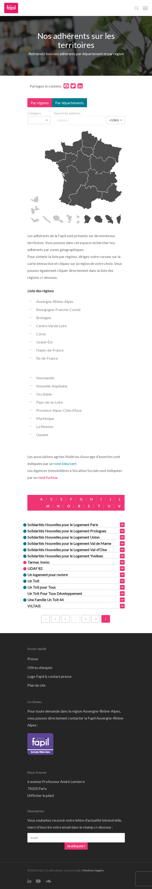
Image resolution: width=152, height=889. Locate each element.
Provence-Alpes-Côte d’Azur (59, 410)
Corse (41, 334)
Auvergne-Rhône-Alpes (54, 301)
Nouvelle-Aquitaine (51, 386)
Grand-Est (44, 342)
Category (34, 113)
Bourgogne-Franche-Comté (58, 309)
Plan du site (36, 685)
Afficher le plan (41, 795)
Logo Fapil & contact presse (49, 676)
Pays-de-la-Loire (49, 402)
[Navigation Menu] (145, 8)
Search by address (67, 113)
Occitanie (44, 394)
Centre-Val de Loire (51, 326)
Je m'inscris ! (76, 846)
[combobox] (39, 120)
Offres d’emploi (39, 667)
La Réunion (44, 426)
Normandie (45, 378)
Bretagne (43, 317)
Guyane (42, 434)
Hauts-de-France (50, 350)
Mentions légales (93, 870)
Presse (32, 659)
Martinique (45, 418)
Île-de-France (47, 358)
